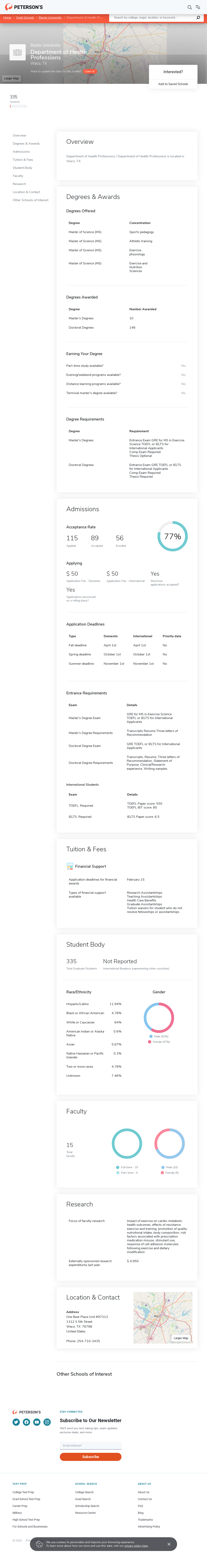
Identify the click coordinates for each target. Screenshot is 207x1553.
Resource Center (85, 1512)
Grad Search (83, 1499)
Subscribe (90, 1457)
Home (7, 18)
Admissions (21, 151)
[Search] (190, 7)
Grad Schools (25, 18)
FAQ (140, 1506)
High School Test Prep (26, 1519)
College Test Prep (23, 1492)
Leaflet (158, 25)
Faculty (18, 176)
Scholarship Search (87, 1506)
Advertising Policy (149, 1526)
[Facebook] (26, 1422)
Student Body (22, 168)
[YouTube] (36, 1422)
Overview (19, 135)
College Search (84, 1492)
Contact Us (145, 1499)
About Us (143, 1492)
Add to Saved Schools (173, 84)
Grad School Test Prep (26, 1499)
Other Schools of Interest (30, 200)
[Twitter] (16, 1422)
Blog (141, 1512)
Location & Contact (26, 192)
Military (17, 1512)
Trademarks (145, 1519)
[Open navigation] (198, 7)
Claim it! (90, 71)
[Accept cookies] (166, 1544)
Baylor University (50, 18)
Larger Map (11, 78)
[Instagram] (47, 1422)
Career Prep (20, 1506)
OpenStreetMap (180, 25)
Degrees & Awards (26, 143)
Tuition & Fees (23, 160)
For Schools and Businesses (30, 1526)
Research (19, 184)
